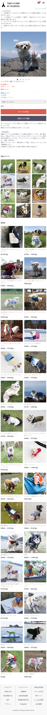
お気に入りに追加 (23, 118)
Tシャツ (11, 97)
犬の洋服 (3, 95)
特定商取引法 (7, 696)
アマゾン (8, 704)
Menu (44, 2)
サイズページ (23, 687)
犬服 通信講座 (23, 696)
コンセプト (8, 687)
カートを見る (38, 691)
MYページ (38, 696)
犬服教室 (23, 691)
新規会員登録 (38, 687)
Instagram (23, 704)
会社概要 (39, 704)
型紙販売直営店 (23, 700)
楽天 (7, 700)
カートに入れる (23, 112)
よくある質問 (38, 700)
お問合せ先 (8, 691)
